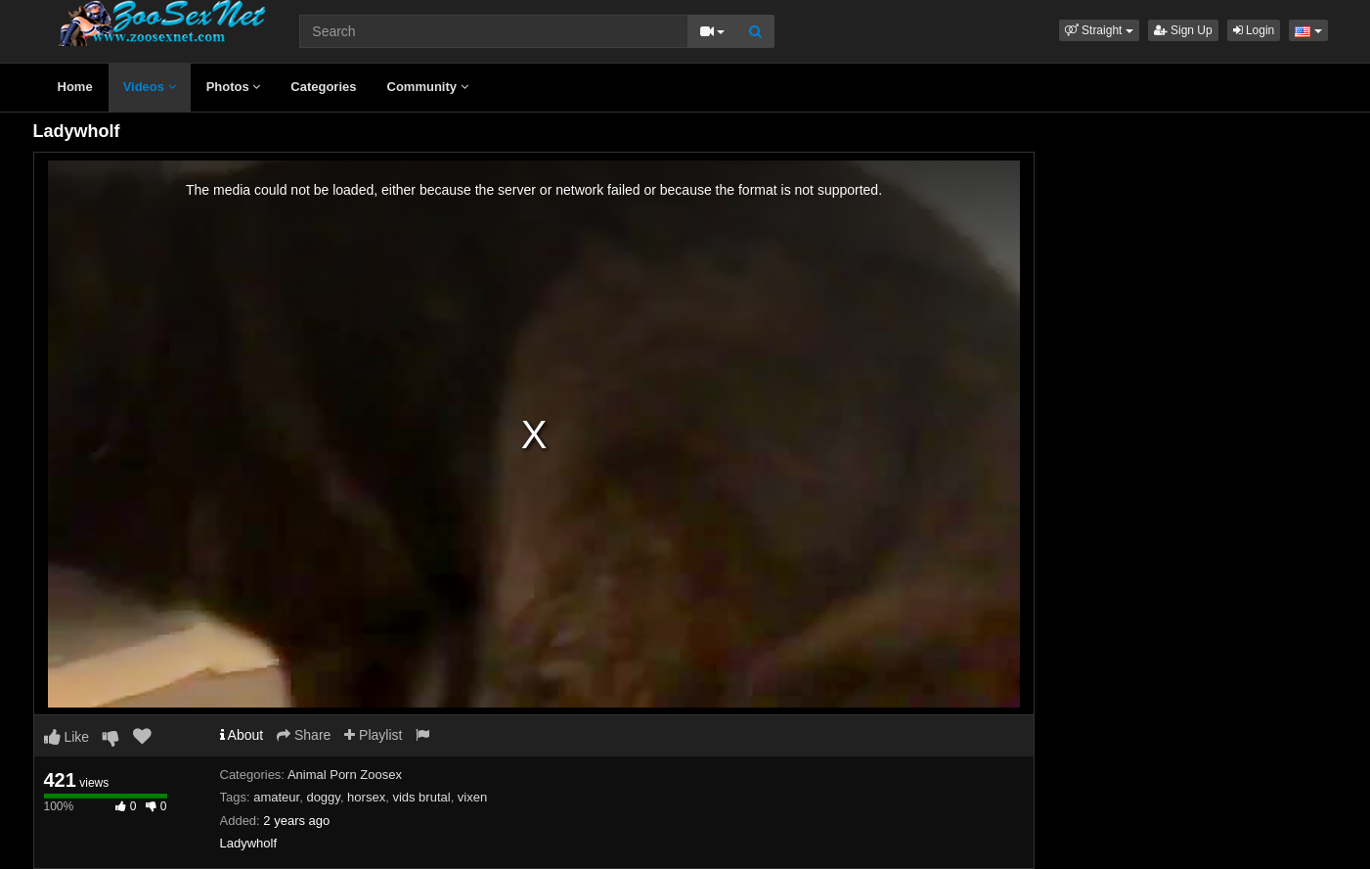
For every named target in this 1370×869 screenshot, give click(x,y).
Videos (149, 86)
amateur (276, 797)
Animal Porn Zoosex (344, 774)
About (242, 735)
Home (75, 86)
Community (427, 86)
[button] (1099, 30)
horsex (366, 797)
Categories (323, 86)
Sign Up (1183, 30)
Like (67, 737)
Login (1254, 30)
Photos (233, 86)
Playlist (373, 735)
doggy (322, 797)
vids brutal (421, 797)
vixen (472, 797)
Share (304, 735)
